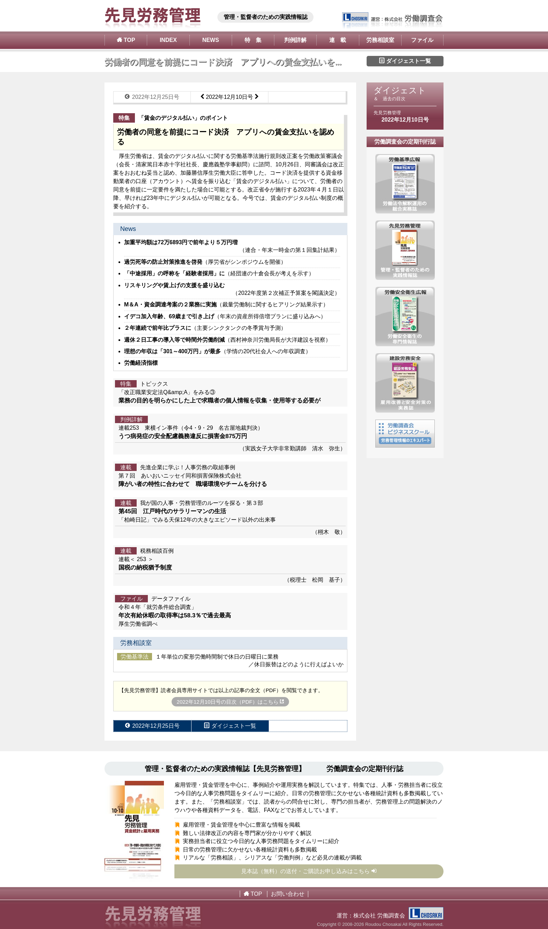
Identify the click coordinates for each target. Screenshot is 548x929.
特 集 (253, 40)
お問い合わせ (287, 894)
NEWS (210, 40)
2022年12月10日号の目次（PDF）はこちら (230, 702)
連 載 (337, 40)
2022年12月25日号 (152, 97)
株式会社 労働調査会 (398, 916)
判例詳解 (295, 40)
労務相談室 (380, 40)
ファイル (422, 40)
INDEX (168, 40)
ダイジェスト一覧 (405, 61)
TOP (126, 40)
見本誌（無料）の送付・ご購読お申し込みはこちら (309, 871)
